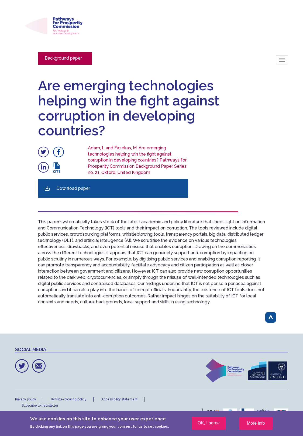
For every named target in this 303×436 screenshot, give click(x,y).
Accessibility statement (119, 399)
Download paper (73, 188)
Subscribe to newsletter (40, 405)
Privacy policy (25, 399)
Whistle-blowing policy (69, 399)
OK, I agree (209, 425)
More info (256, 425)
